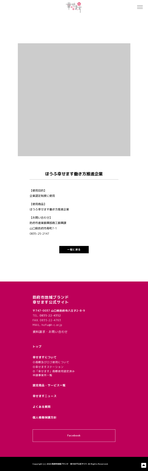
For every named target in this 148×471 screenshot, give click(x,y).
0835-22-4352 (50, 315)
